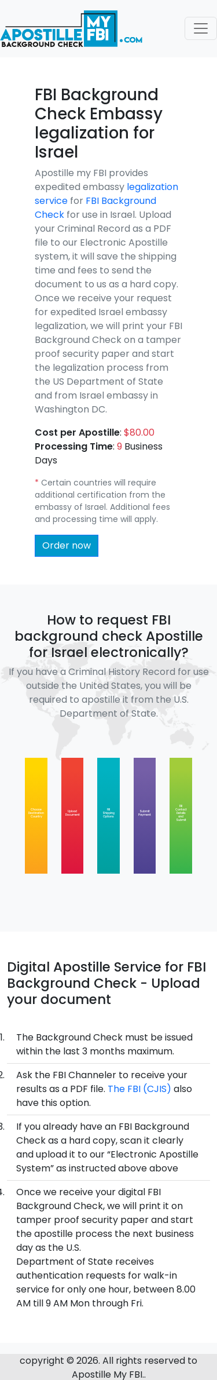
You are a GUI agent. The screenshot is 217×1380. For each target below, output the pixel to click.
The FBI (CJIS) (139, 1089)
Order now (66, 545)
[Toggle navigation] (201, 28)
